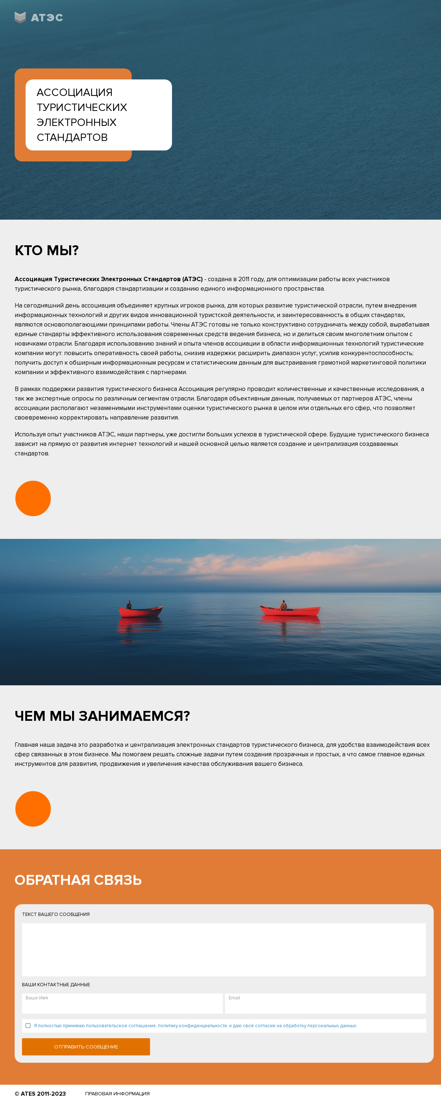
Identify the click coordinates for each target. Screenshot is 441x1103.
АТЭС (47, 18)
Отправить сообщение (86, 1047)
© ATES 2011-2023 (40, 1094)
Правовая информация (117, 1094)
